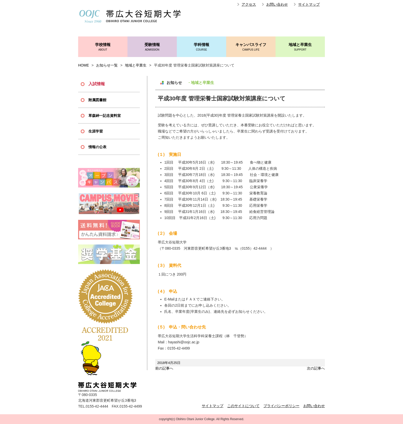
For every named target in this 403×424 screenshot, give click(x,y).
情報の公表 (97, 147)
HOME (83, 65)
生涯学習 (95, 131)
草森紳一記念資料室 (104, 116)
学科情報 (201, 47)
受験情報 (152, 47)
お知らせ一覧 (107, 65)
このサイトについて (243, 406)
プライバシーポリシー (281, 406)
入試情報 (96, 84)
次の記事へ (316, 368)
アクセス (249, 4)
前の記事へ (164, 368)
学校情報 (102, 47)
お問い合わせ (277, 4)
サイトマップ (309, 4)
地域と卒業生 (300, 47)
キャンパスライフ (251, 47)
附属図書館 (97, 100)
